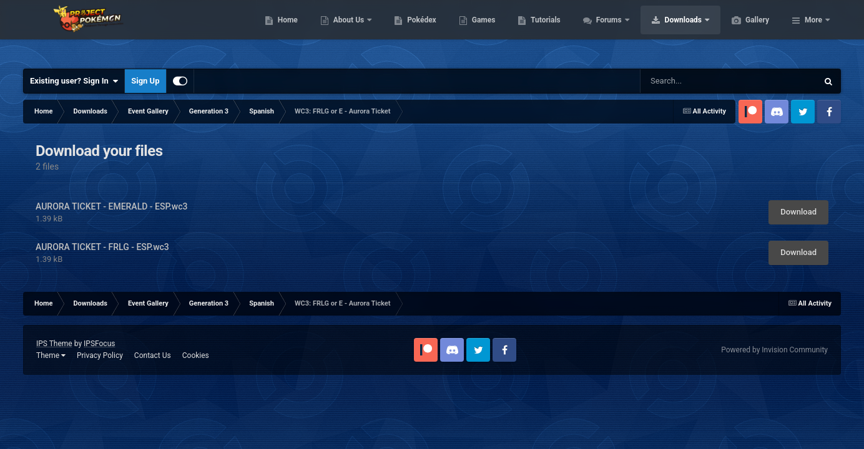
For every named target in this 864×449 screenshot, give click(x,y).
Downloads (743, 31)
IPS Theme (54, 343)
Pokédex (480, 31)
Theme (51, 355)
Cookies (195, 355)
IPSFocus (99, 343)
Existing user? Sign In (74, 81)
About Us (408, 31)
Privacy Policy (100, 355)
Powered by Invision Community (774, 349)
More (813, 31)
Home (347, 31)
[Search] (709, 81)
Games (543, 31)
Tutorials (604, 31)
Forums (669, 31)
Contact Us (152, 355)
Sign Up (145, 80)
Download (798, 211)
